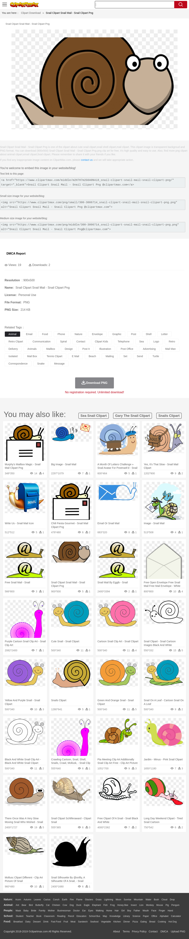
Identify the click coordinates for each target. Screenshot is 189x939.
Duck (78, 905)
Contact (153, 931)
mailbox (50, 348)
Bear (24, 905)
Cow (65, 905)
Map (105, 916)
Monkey (150, 905)
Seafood (94, 921)
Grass (99, 899)
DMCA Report (15, 253)
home (109, 910)
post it (86, 348)
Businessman (64, 910)
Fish (105, 905)
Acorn (18, 899)
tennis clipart (54, 356)
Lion (141, 905)
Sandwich (83, 921)
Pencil (71, 916)
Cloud (164, 899)
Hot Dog (173, 921)
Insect (134, 905)
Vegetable (106, 921)
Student (19, 916)
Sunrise (127, 899)
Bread (152, 921)
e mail (75, 356)
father (137, 910)
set (125, 356)
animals (32, 348)
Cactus (47, 899)
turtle (155, 356)
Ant (17, 905)
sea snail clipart (93, 416)
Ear (84, 910)
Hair (117, 910)
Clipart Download (31, 12)
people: (8, 910)
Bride (33, 910)
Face (153, 910)
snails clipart (169, 416)
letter (164, 334)
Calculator (176, 916)
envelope (97, 334)
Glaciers (89, 899)
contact (80, 341)
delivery (13, 348)
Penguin (175, 905)
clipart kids (101, 341)
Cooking (162, 921)
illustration (105, 348)
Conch (56, 899)
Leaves (37, 899)
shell (149, 334)
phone (61, 334)
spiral (63, 341)
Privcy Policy (139, 931)
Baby (25, 910)
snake (41, 363)
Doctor (76, 910)
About (116, 931)
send (140, 356)
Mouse (159, 905)
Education (81, 916)
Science (136, 916)
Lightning (108, 899)
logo (156, 341)
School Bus (94, 916)
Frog (112, 905)
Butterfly (39, 905)
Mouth (146, 910)
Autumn (27, 899)
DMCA (164, 931)
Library (126, 916)
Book (38, 916)
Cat (48, 905)
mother (51, 910)
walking (100, 910)
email (29, 334)
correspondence (18, 363)
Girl (123, 910)
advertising (149, 348)
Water (148, 899)
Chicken (56, 905)
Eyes (90, 910)
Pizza (135, 921)
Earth (64, 899)
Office (154, 916)
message (59, 363)
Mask (18, 910)
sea (141, 341)
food (45, 334)
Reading (61, 916)
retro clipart (15, 341)
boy (129, 910)
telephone (124, 341)
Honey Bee (122, 905)
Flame (79, 899)
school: (8, 916)
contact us (87, 159)
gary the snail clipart (132, 416)
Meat (73, 921)
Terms (126, 931)
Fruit (65, 921)
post (133, 334)
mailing (110, 356)
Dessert (37, 921)
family (42, 910)
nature (78, 334)
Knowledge (115, 916)
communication (42, 341)
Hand (170, 910)
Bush (156, 899)
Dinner (126, 921)
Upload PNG (178, 931)
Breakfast (18, 921)
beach (92, 356)
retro (172, 341)
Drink (46, 921)
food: (7, 921)
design (69, 348)
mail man (170, 348)
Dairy (27, 921)
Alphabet (164, 916)
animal (12, 334)
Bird (31, 905)
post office (127, 348)
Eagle (87, 905)
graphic (116, 334)
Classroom (49, 916)
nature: (8, 899)
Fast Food (56, 921)
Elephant (96, 905)
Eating (143, 921)
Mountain (138, 899)
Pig (167, 905)
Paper (146, 916)
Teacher (30, 916)
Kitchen (117, 921)
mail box (32, 356)
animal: (8, 904)
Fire (72, 899)
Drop (172, 899)
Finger (162, 910)
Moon (118, 899)
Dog (72, 905)
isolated (13, 356)
